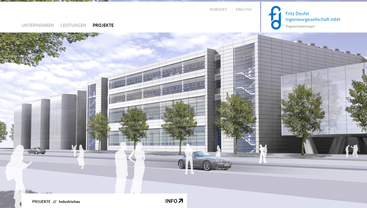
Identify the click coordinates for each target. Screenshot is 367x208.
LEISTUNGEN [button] (73, 26)
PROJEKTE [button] (103, 26)
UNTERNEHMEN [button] (38, 26)
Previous (10, 100)
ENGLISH (243, 10)
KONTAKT (218, 10)
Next (357, 100)
